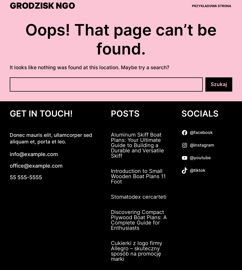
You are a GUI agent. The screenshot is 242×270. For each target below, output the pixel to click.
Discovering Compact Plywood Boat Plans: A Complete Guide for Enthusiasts (139, 220)
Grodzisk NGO (42, 6)
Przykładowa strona (211, 6)
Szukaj (219, 84)
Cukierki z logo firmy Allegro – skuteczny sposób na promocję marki (136, 251)
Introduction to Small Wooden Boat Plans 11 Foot (138, 176)
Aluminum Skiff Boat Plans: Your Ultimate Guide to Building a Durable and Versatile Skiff (137, 145)
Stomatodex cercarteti (138, 196)
